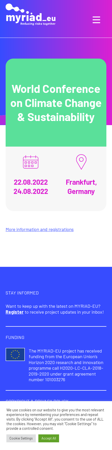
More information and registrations (40, 229)
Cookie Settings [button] (21, 438)
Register (15, 312)
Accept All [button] (48, 438)
